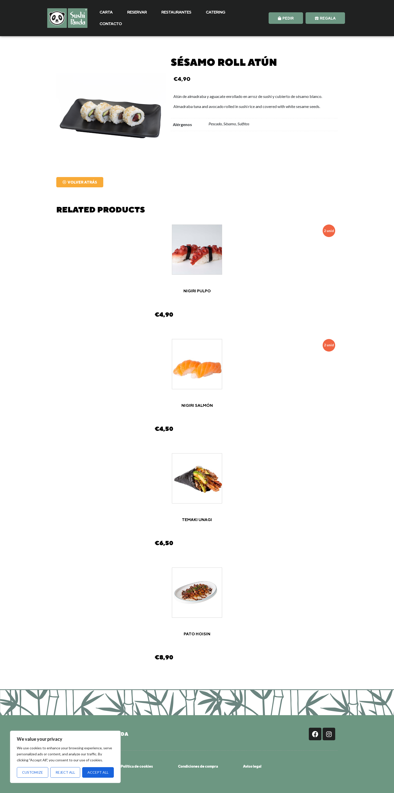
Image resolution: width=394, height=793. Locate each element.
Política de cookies (137, 766)
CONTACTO (111, 23)
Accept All (98, 772)
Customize (32, 772)
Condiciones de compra (198, 766)
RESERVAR (137, 12)
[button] (286, 18)
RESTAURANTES (176, 12)
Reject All (65, 772)
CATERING (215, 12)
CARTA (106, 12)
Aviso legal (252, 766)
